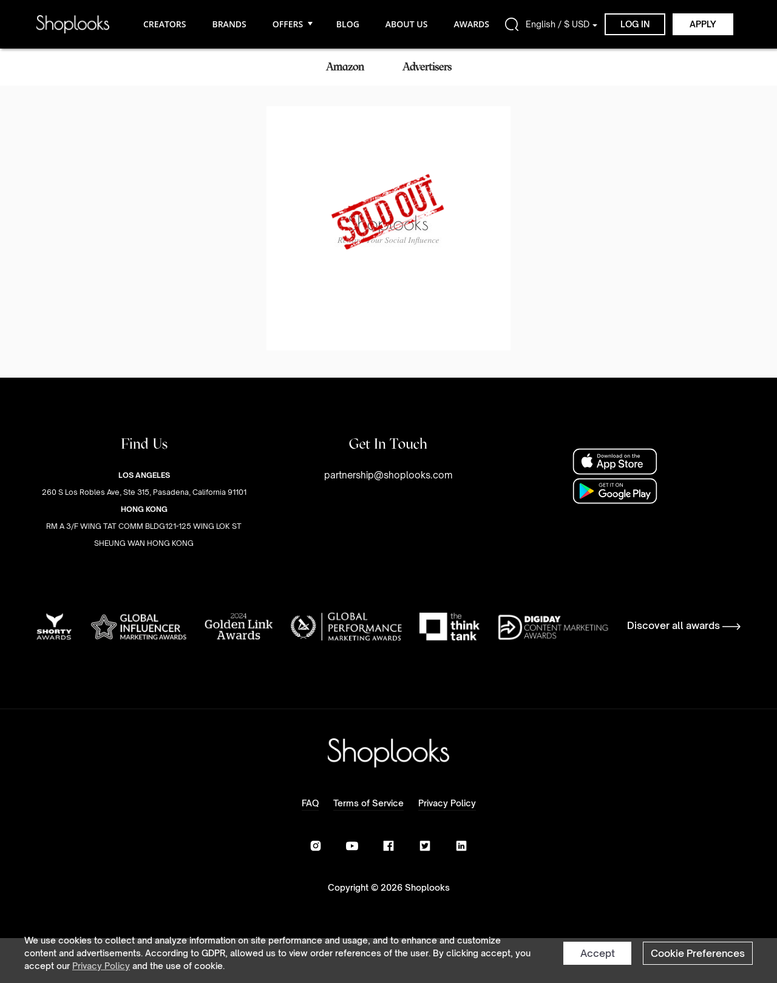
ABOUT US (406, 24)
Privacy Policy (101, 966)
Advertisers (427, 66)
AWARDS (471, 24)
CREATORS (164, 24)
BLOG (347, 24)
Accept (597, 953)
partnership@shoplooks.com (388, 475)
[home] (72, 24)
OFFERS (291, 24)
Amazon (345, 66)
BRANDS (229, 24)
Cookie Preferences (698, 953)
